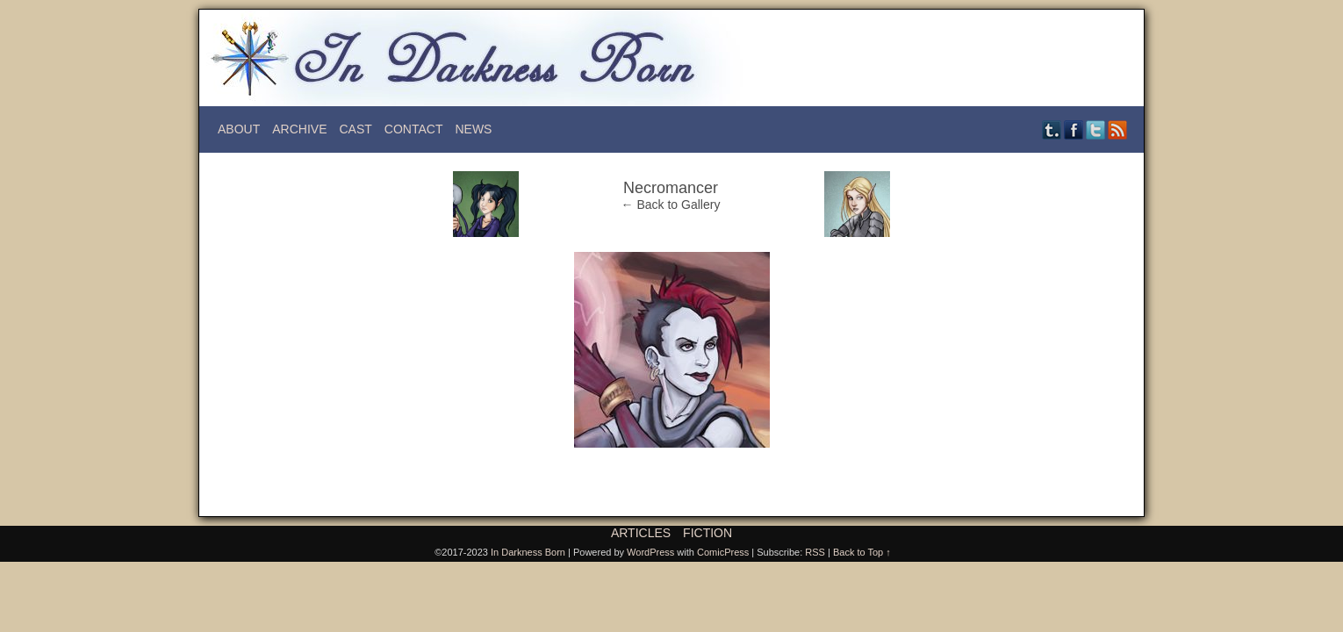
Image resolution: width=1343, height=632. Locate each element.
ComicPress (723, 552)
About (239, 129)
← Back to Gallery (671, 205)
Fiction (707, 533)
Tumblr (1052, 129)
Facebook (1074, 129)
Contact (413, 129)
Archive (299, 129)
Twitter (1096, 129)
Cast (355, 129)
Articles (641, 533)
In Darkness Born (528, 552)
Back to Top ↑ (862, 552)
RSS (1118, 129)
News (473, 129)
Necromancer (670, 188)
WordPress (650, 552)
